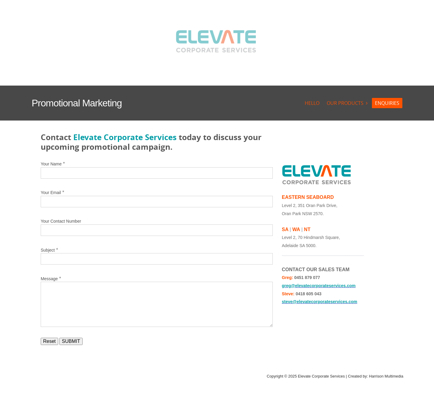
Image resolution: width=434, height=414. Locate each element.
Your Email (51, 192)
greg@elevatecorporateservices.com (319, 285)
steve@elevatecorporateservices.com (319, 301)
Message (49, 278)
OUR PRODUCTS (345, 103)
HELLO (312, 103)
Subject (48, 250)
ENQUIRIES (387, 103)
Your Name (51, 164)
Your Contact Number (61, 221)
